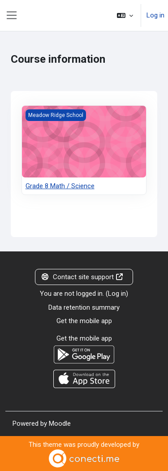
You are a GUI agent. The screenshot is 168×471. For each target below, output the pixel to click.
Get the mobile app (84, 321)
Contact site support (82, 277)
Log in (155, 15)
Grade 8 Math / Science (60, 186)
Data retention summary (84, 307)
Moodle (60, 423)
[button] (125, 15)
